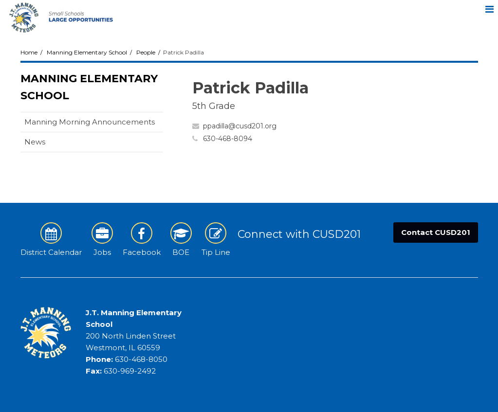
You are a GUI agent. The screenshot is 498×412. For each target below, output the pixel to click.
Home (28, 52)
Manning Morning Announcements (89, 121)
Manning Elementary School (87, 52)
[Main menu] (489, 9)
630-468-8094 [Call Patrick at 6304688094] (227, 138)
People (145, 52)
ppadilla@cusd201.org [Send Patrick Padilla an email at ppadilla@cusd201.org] (240, 126)
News (34, 141)
